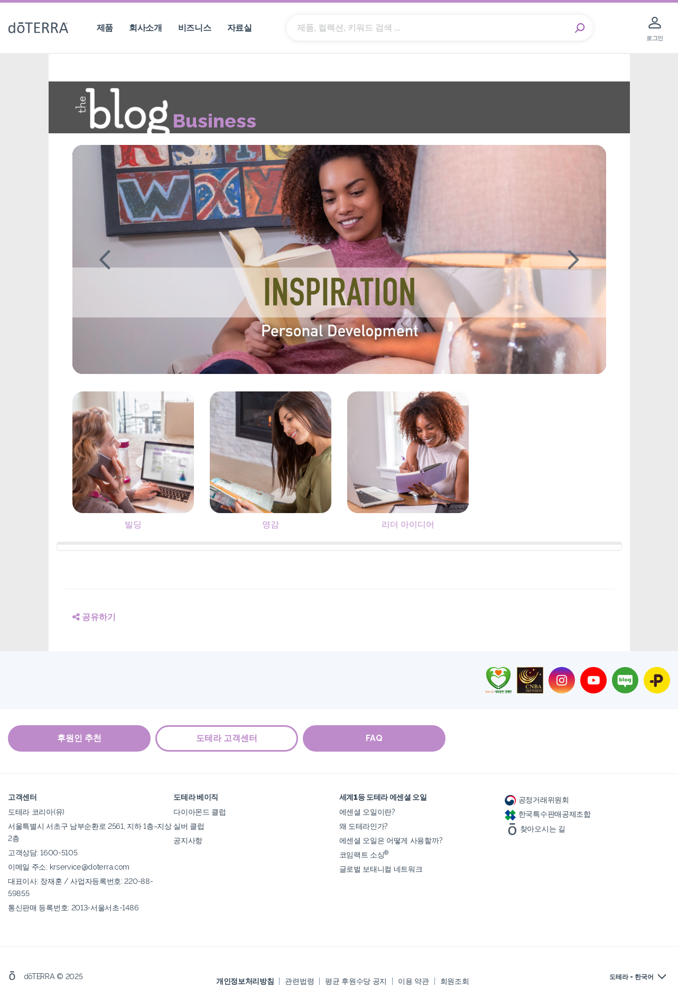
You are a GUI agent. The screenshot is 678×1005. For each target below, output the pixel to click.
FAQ (375, 739)
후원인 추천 (79, 739)
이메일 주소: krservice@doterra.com (68, 866)
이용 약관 (413, 980)
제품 (105, 28)
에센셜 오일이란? (367, 811)
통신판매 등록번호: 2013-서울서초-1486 (73, 907)
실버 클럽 (188, 825)
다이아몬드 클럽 (199, 811)
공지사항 (187, 840)
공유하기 (94, 617)
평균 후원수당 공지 (356, 980)
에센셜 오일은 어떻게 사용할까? (391, 840)
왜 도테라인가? (363, 825)
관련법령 (299, 980)
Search (579, 28)
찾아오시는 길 (535, 828)
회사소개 (145, 28)
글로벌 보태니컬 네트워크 (381, 868)
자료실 (239, 28)
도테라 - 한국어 (631, 977)
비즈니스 (194, 28)
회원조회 (454, 980)
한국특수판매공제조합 (548, 813)
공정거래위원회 (537, 799)
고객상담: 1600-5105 (42, 852)
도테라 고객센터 (227, 739)
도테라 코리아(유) (36, 811)
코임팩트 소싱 (364, 854)
